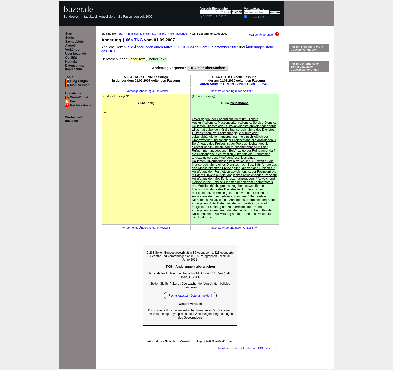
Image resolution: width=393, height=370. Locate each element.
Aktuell (70, 45)
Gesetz (221, 16)
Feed (73, 101)
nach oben (272, 348)
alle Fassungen (179, 33)
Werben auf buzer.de (73, 119)
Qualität (71, 57)
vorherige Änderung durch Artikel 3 (146, 90)
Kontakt (71, 61)
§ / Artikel (206, 16)
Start (68, 33)
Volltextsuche (254, 8)
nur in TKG (256, 17)
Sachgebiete (74, 41)
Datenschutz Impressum (74, 67)
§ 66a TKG (132, 40)
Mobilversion (80, 85)
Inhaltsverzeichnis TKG (141, 33)
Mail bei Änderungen (264, 34)
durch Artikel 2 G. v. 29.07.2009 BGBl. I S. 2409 (234, 84)
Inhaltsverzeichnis (229, 348)
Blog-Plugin (79, 81)
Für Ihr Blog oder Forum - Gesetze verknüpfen (308, 48)
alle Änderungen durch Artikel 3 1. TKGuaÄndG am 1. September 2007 (183, 47)
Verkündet (72, 49)
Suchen (71, 37)
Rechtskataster (81, 105)
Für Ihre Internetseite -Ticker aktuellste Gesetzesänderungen (305, 66)
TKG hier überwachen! (207, 68)
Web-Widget (79, 97)
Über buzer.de (75, 53)
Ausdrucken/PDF (253, 348)
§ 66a (162, 33)
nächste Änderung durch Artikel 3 (234, 90)
